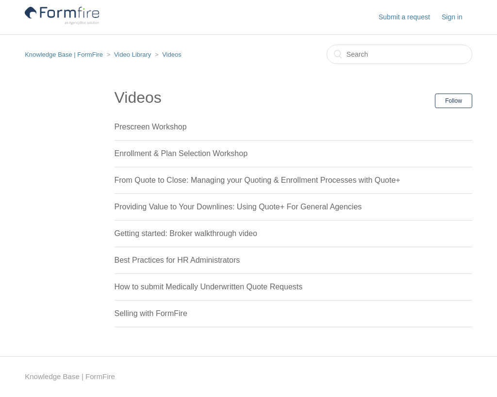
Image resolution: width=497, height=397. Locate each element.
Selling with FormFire (151, 313)
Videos (172, 54)
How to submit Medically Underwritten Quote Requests (209, 287)
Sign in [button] (452, 17)
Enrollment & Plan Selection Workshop (181, 153)
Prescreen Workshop (151, 127)
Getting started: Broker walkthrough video (186, 233)
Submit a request (404, 17)
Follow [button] (453, 100)
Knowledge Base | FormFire (64, 54)
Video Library (132, 54)
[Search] (399, 54)
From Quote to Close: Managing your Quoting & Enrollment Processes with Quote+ (257, 180)
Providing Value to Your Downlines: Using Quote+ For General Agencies (238, 207)
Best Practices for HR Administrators (177, 260)
